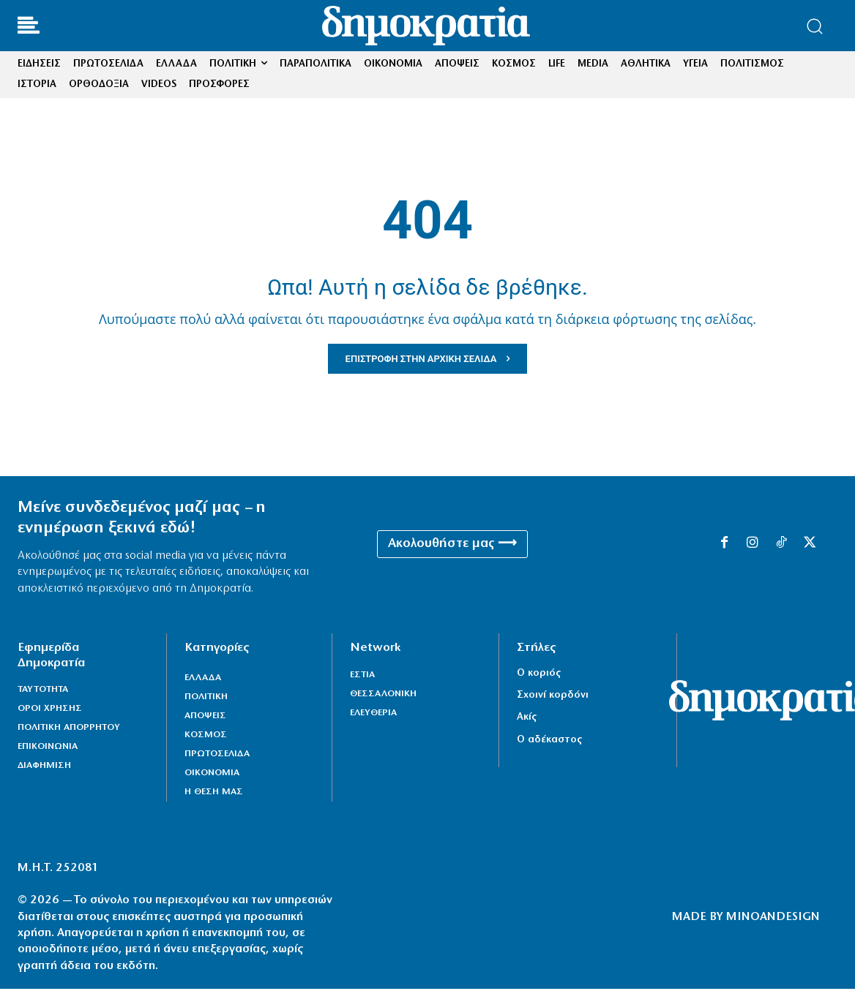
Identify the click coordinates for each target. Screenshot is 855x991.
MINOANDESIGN (773, 919)
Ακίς (527, 719)
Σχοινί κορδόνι (553, 697)
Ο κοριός (539, 675)
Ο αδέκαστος (549, 741)
